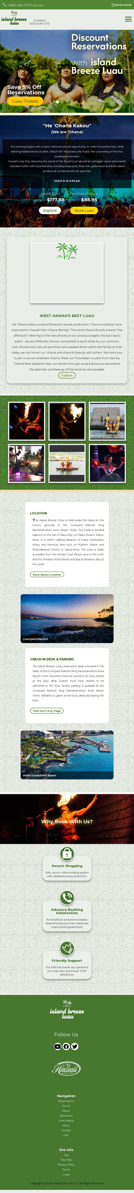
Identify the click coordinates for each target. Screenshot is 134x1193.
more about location (47, 577)
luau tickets (27, 103)
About (66, 1114)
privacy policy (66, 1167)
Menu (66, 1128)
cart (66, 1138)
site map (66, 1163)
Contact (66, 1133)
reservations (66, 1104)
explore (49, 213)
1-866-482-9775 (23, 4)
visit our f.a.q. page (46, 714)
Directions (66, 1118)
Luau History (66, 1123)
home (66, 1109)
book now (120, 5)
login (66, 1177)
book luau (84, 213)
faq (66, 1158)
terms (66, 1172)
